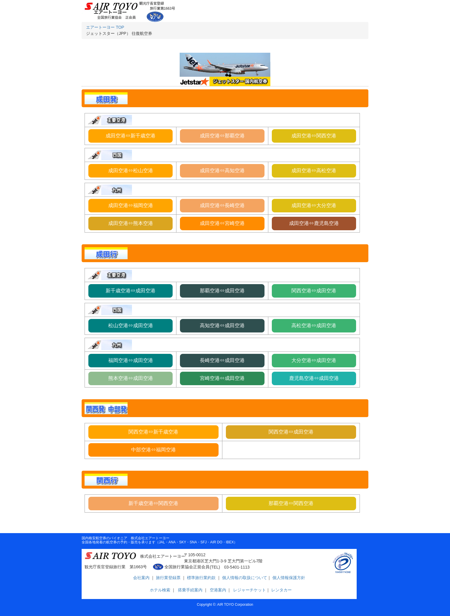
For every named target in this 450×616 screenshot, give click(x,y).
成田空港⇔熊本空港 (130, 223)
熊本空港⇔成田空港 (130, 378)
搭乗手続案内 (190, 590)
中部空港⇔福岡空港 (153, 450)
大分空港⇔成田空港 (313, 360)
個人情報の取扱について (244, 577)
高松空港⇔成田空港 (313, 325)
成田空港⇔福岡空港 (130, 205)
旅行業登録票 (169, 577)
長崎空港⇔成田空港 (222, 360)
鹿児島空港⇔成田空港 (314, 378)
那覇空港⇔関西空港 (291, 503)
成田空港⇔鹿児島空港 (314, 223)
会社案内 (142, 577)
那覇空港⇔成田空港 (222, 291)
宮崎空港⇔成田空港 (222, 378)
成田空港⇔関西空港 (313, 136)
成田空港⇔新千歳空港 (130, 136)
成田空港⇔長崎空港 (222, 205)
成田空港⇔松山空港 (130, 170)
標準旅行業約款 (202, 577)
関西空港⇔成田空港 (313, 291)
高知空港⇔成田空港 (222, 325)
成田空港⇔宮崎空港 (222, 223)
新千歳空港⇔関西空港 (153, 503)
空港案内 (218, 590)
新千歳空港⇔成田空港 (130, 291)
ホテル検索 (159, 590)
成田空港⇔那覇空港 (222, 136)
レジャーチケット (248, 590)
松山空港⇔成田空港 (130, 325)
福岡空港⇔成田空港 (130, 360)
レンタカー (281, 590)
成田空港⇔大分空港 (313, 205)
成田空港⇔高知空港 (222, 170)
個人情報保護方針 (288, 577)
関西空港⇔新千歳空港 (153, 432)
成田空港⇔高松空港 (313, 170)
